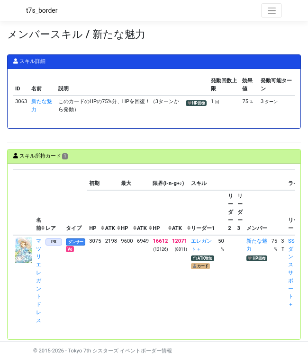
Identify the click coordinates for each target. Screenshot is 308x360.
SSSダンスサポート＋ (293, 272)
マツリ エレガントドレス (38, 281)
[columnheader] (23, 202)
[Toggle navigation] (271, 10)
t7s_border (42, 10)
